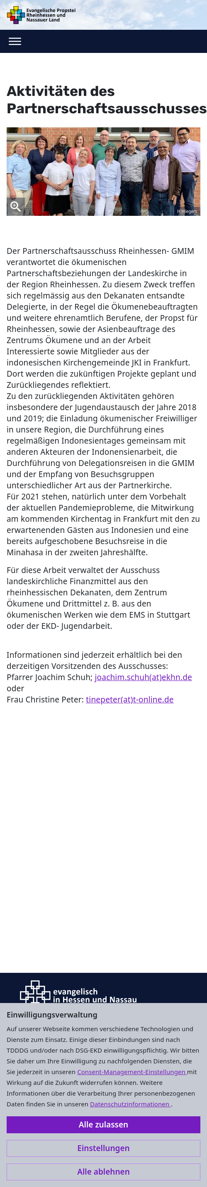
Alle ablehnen (103, 1171)
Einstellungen (103, 1148)
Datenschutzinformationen (130, 1104)
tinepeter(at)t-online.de (130, 699)
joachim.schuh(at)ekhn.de (143, 677)
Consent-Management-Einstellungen (132, 1072)
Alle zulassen (103, 1124)
